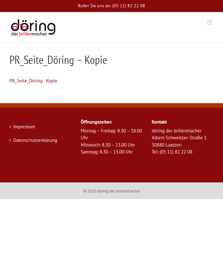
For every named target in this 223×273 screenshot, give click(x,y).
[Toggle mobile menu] (210, 22)
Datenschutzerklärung (35, 140)
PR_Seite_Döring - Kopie (33, 81)
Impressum (24, 127)
